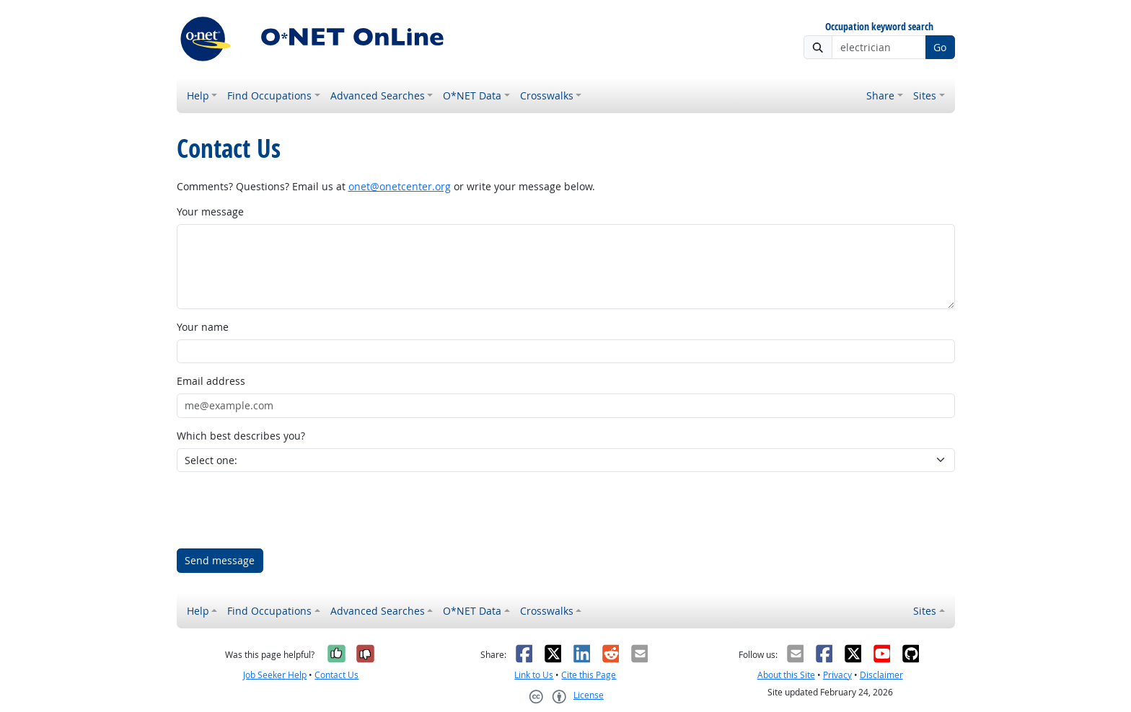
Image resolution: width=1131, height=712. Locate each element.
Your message (210, 211)
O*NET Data (472, 95)
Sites (924, 95)
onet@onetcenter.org (399, 186)
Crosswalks (546, 95)
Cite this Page (588, 675)
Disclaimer (881, 675)
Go (939, 47)
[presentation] (286, 510)
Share (880, 95)
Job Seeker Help (275, 675)
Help (198, 95)
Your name (203, 327)
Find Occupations (269, 95)
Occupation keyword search (879, 27)
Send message (220, 560)
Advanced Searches (377, 95)
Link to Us (533, 675)
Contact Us (336, 675)
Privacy (837, 675)
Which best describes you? (241, 435)
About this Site (786, 675)
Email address (211, 381)
